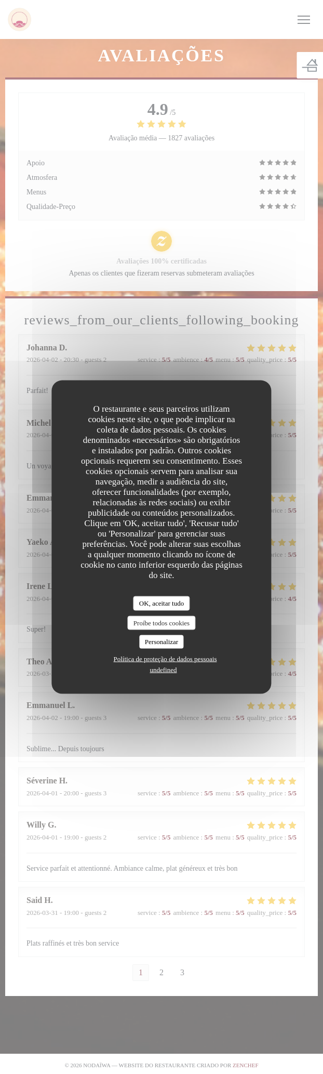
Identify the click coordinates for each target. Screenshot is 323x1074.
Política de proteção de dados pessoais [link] (165, 658)
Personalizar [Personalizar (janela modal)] (161, 642)
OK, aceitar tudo (161, 603)
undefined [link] (163, 669)
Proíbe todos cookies (161, 622)
